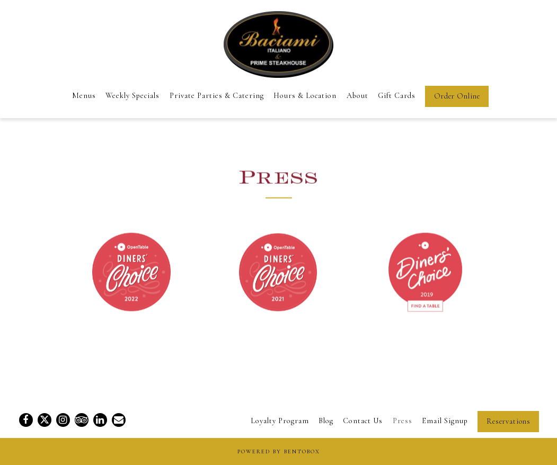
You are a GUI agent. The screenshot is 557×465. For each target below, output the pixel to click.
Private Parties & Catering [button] (217, 95)
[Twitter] (44, 420)
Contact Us (363, 420)
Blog (326, 420)
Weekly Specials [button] (132, 95)
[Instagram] (63, 420)
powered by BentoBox (278, 451)
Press (402, 420)
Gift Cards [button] (396, 95)
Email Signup (445, 420)
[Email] (119, 420)
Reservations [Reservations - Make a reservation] (509, 421)
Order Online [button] (457, 96)
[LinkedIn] (100, 420)
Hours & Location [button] (305, 95)
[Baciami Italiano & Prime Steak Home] (278, 43)
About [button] (357, 95)
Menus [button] (84, 95)
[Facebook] (26, 420)
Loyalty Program (280, 420)
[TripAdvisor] (82, 420)
